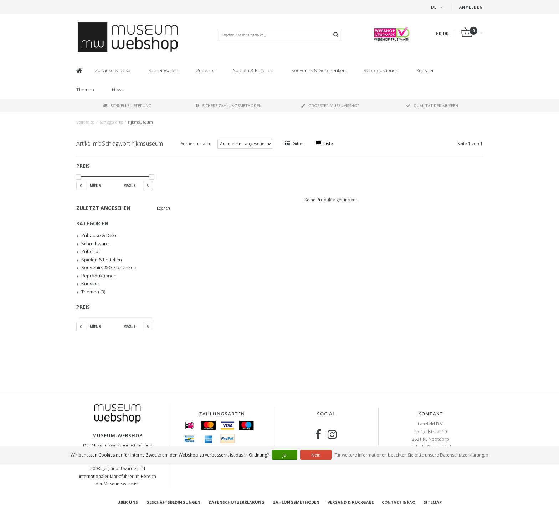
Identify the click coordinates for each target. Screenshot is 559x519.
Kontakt (430, 413)
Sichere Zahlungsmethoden (229, 105)
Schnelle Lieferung (127, 105)
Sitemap (433, 502)
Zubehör (205, 70)
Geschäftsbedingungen (173, 502)
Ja (284, 455)
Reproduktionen (381, 70)
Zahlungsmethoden (296, 502)
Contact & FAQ (398, 502)
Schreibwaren (163, 70)
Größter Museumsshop (330, 105)
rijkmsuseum (140, 122)
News (117, 89)
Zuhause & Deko (112, 70)
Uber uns (127, 502)
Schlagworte (111, 122)
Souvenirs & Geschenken (318, 70)
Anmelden (471, 7)
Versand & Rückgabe (351, 502)
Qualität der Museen (432, 105)
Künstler (425, 70)
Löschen (163, 208)
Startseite (85, 122)
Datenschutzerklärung (237, 502)
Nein (315, 455)
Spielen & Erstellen (253, 70)
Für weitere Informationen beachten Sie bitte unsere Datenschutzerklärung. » (411, 455)
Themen (85, 89)
